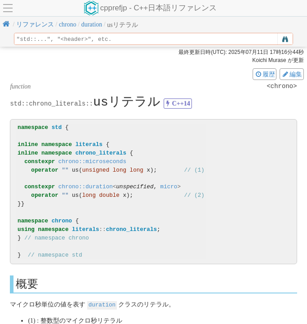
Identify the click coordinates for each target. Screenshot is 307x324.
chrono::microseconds (92, 161)
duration (102, 304)
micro (169, 187)
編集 (291, 74)
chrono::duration (85, 187)
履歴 (264, 74)
